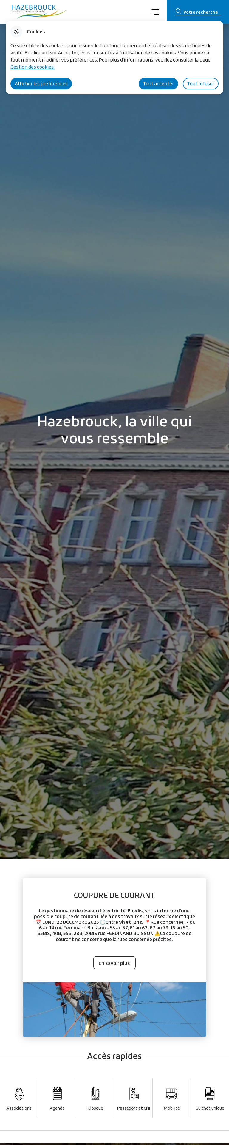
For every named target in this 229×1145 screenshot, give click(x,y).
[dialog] (114, 57)
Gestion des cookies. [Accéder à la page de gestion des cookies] (32, 66)
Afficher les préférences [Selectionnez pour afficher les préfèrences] (41, 83)
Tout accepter (158, 83)
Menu (154, 11)
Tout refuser (200, 83)
